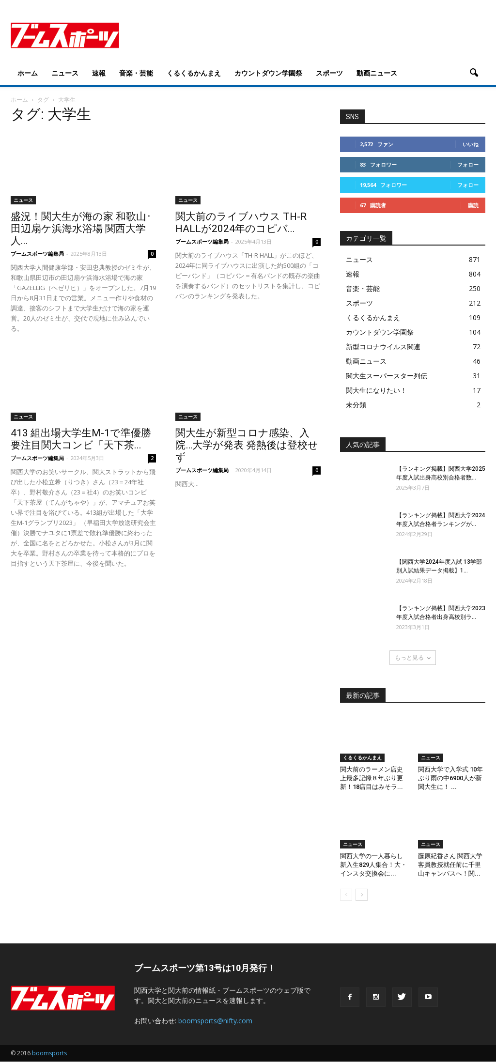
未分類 (356, 404)
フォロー (468, 164)
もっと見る (413, 657)
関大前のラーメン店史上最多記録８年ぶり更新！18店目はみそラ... (371, 778)
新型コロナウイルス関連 (383, 346)
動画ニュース (376, 72)
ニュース (64, 72)
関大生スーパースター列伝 (386, 375)
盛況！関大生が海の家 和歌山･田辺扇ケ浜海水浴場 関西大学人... (81, 229)
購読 (473, 205)
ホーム (27, 72)
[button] (473, 73)
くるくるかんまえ (194, 72)
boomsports (49, 1053)
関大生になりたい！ (376, 390)
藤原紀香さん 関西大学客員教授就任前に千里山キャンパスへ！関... (450, 864)
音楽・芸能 (136, 72)
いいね (471, 144)
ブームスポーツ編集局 (37, 253)
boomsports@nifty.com (215, 1020)
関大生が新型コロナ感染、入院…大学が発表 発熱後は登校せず (246, 445)
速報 (99, 72)
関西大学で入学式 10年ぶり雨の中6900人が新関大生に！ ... (450, 778)
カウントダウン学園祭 (268, 72)
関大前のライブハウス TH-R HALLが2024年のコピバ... (241, 222)
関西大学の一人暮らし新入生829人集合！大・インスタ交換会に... (373, 864)
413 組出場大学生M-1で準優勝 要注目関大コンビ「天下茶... (81, 439)
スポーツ (329, 72)
